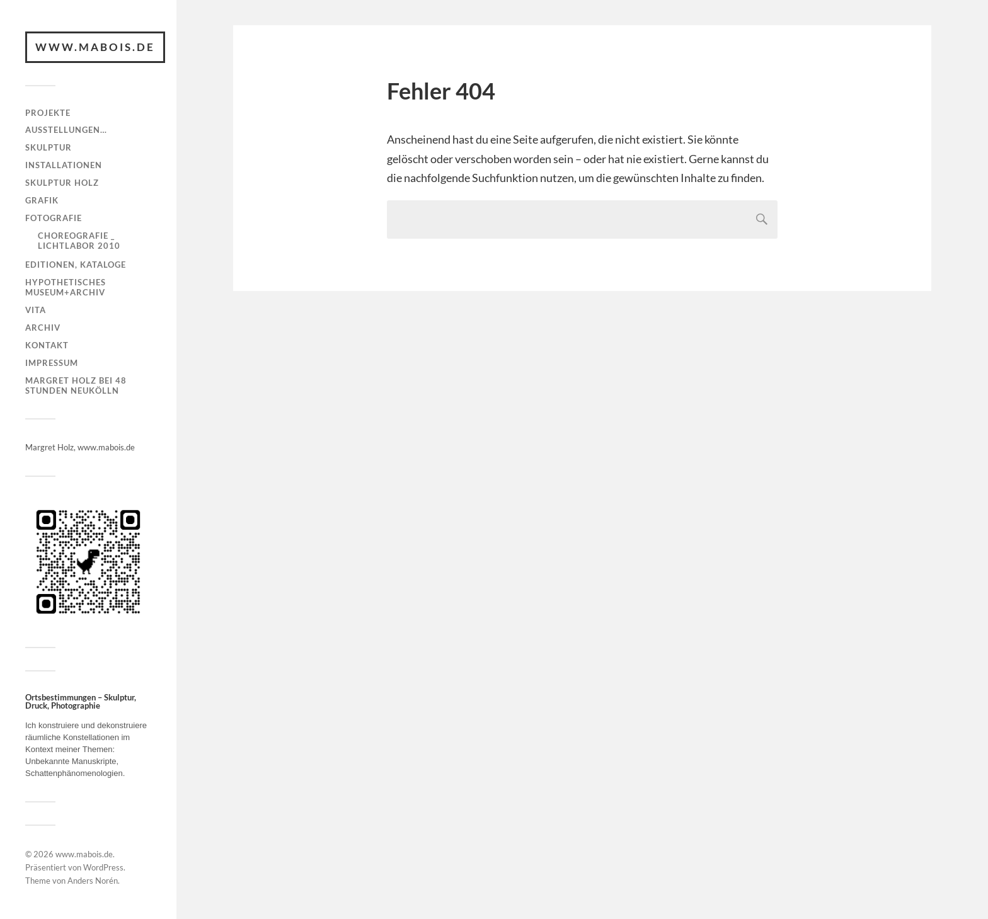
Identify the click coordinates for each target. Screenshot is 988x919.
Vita (35, 310)
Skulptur (48, 147)
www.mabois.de (95, 47)
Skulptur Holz (62, 183)
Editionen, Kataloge (75, 265)
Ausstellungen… (66, 130)
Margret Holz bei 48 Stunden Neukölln (76, 385)
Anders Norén (92, 881)
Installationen (63, 165)
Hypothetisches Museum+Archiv (65, 287)
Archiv (42, 328)
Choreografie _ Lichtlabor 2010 (79, 241)
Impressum (51, 363)
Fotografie (53, 218)
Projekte (48, 113)
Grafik (42, 200)
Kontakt (47, 345)
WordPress (103, 867)
